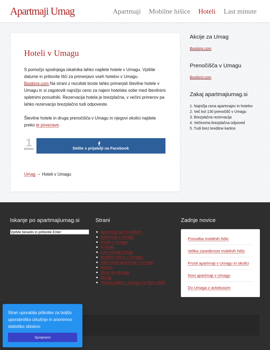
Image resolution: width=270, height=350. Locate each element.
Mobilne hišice (169, 11)
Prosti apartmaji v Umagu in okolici (218, 263)
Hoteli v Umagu (114, 242)
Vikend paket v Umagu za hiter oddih (133, 282)
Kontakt (107, 247)
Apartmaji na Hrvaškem (121, 231)
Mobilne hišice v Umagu (122, 257)
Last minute (240, 11)
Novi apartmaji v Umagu (209, 275)
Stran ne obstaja (115, 272)
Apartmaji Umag (42, 11)
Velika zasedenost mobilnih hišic (216, 251)
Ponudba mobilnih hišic (208, 238)
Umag (106, 277)
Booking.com (36, 83)
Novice (107, 267)
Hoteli (207, 11)
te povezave (47, 125)
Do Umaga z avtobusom (209, 287)
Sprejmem (43, 337)
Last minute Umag (117, 252)
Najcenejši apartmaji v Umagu (127, 262)
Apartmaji (127, 11)
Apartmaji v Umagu (118, 236)
